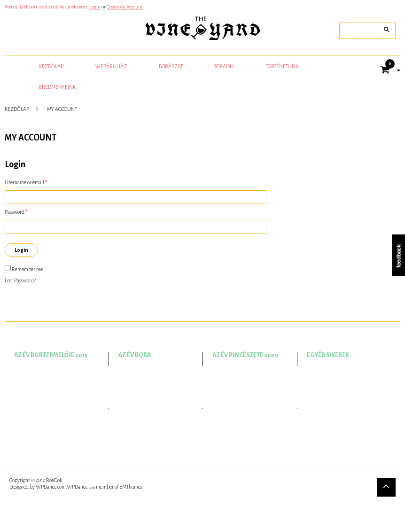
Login (95, 6)
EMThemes (130, 487)
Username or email (26, 182)
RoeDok (54, 480)
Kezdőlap (17, 109)
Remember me (24, 268)
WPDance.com (51, 487)
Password (16, 212)
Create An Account (125, 6)
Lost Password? (20, 280)
